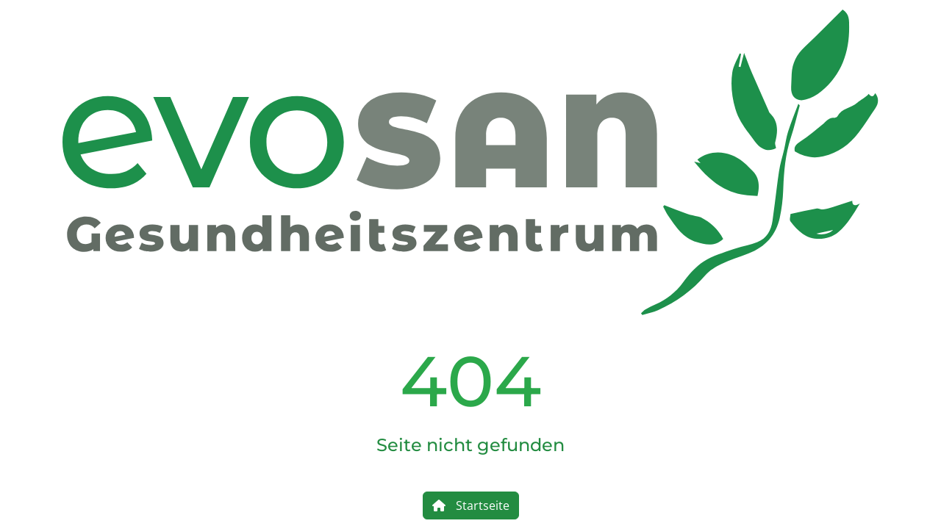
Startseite (470, 505)
